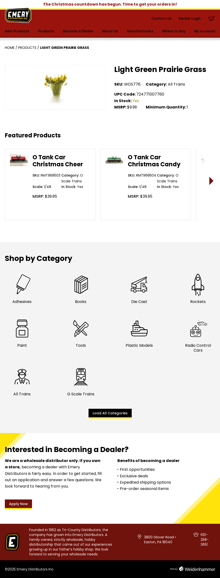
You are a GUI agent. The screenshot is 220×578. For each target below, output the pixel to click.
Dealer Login (190, 18)
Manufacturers (140, 31)
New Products (17, 31)
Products (46, 31)
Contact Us (161, 18)
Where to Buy (174, 31)
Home (10, 47)
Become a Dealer (78, 31)
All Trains (176, 84)
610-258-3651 (205, 539)
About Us (110, 31)
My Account (204, 31)
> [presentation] (212, 181)
